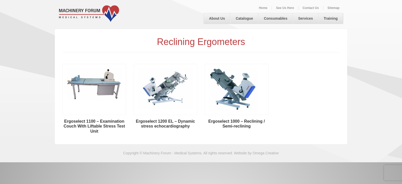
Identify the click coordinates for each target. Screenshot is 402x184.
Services (305, 18)
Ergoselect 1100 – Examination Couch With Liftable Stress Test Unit (94, 126)
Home (263, 8)
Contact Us (311, 8)
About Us (217, 18)
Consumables (275, 18)
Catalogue (244, 18)
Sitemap (333, 8)
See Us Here (285, 8)
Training (331, 18)
